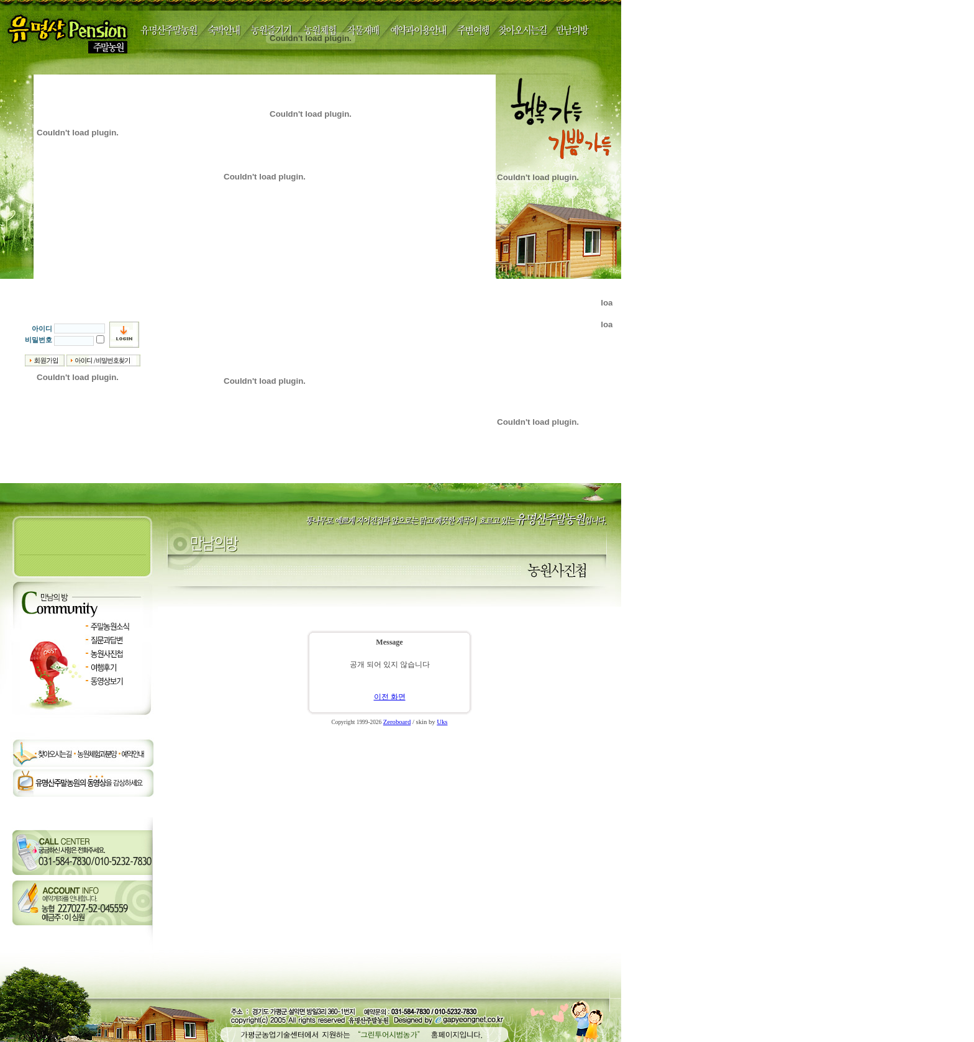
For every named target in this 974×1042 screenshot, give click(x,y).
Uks (442, 721)
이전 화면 (390, 696)
